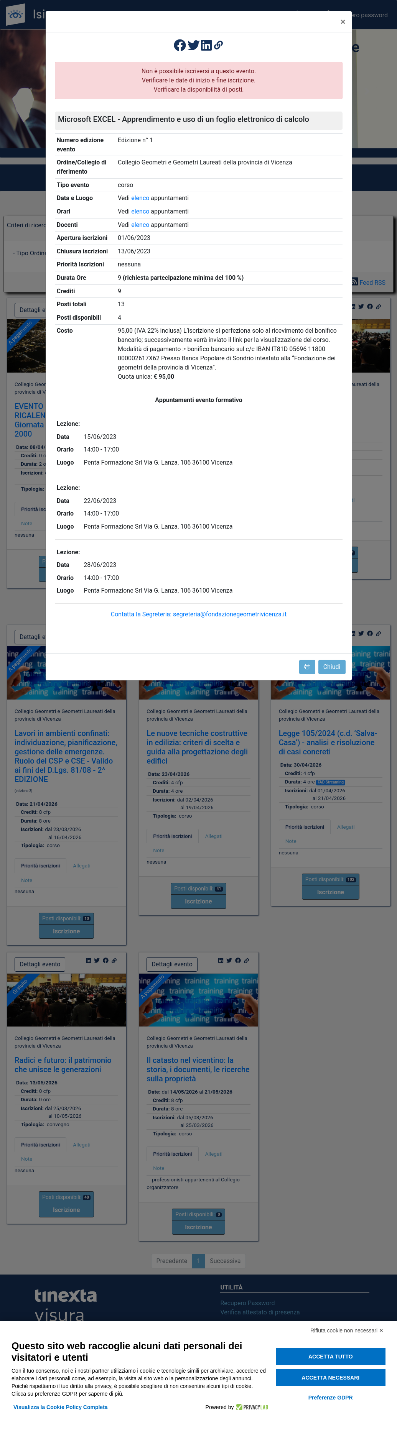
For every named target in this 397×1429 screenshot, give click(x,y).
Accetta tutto (330, 1356)
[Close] (343, 22)
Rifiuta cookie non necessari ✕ (347, 1330)
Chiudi (332, 666)
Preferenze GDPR (330, 1398)
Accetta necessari (330, 1378)
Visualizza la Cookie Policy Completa (60, 1407)
